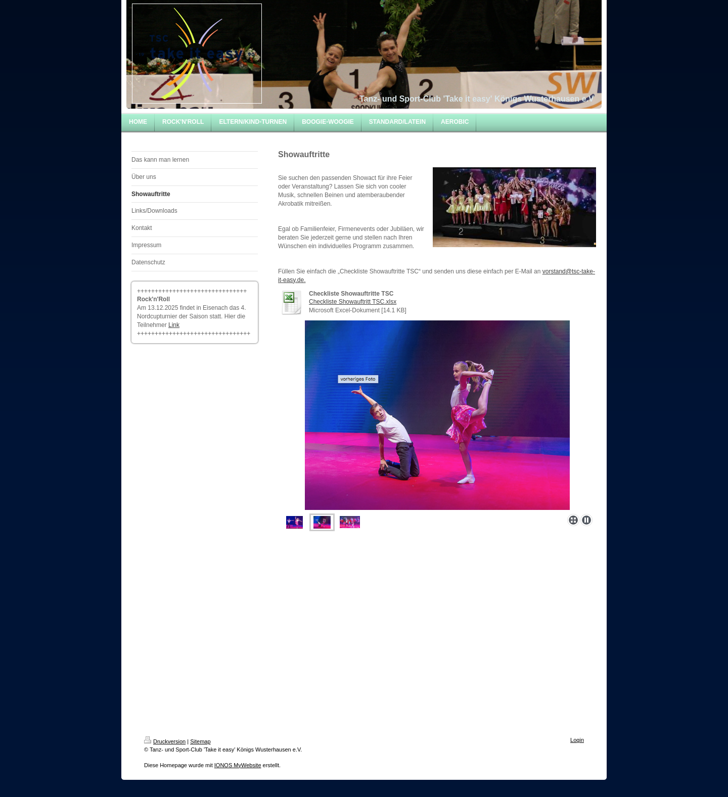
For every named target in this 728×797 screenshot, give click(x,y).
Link (173, 325)
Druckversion (165, 741)
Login (577, 740)
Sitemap (200, 741)
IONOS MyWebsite (237, 765)
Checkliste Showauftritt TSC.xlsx (352, 301)
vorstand (554, 271)
